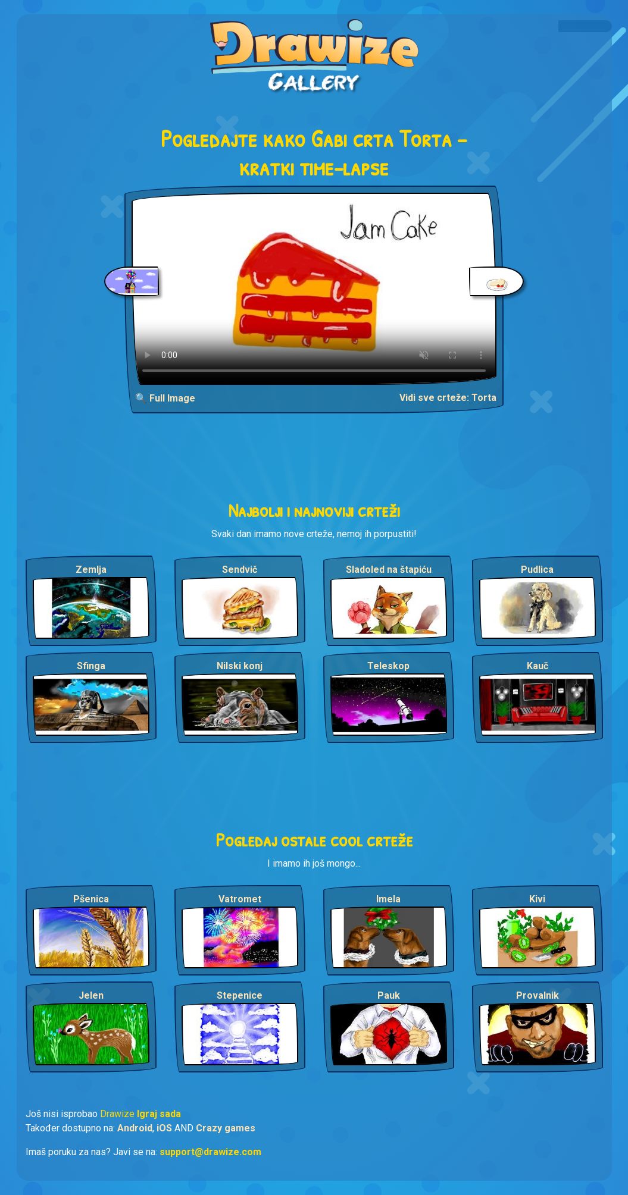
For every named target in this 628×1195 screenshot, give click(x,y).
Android (134, 1128)
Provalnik (537, 995)
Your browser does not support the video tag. (314, 289)
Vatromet (239, 899)
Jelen (91, 995)
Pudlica (537, 569)
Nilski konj (240, 666)
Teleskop (388, 666)
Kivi (537, 899)
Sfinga (91, 666)
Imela (388, 899)
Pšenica (91, 899)
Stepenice (240, 995)
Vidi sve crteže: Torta (447, 397)
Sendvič (239, 569)
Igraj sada (159, 1113)
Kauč (537, 666)
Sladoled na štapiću (389, 569)
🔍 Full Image (165, 398)
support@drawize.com (210, 1152)
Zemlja (91, 569)
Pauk (388, 995)
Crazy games (225, 1128)
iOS (164, 1128)
